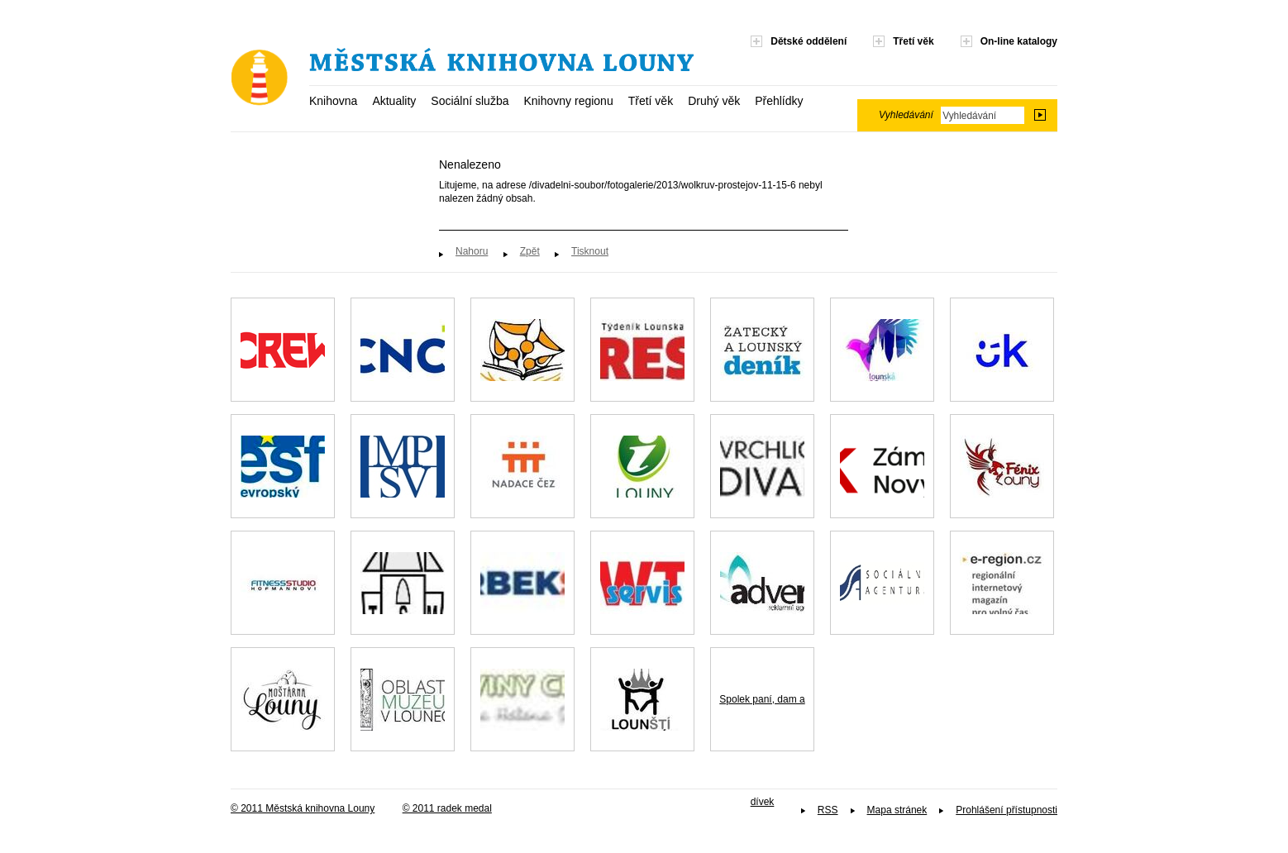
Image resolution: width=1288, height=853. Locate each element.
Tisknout (589, 251)
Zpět (530, 251)
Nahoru (472, 251)
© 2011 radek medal (447, 808)
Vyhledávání (906, 115)
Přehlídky (779, 100)
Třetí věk (650, 100)
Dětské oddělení (808, 41)
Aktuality (394, 100)
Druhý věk (714, 100)
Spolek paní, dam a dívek (761, 722)
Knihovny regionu (568, 100)
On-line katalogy (1018, 41)
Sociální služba (469, 100)
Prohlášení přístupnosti (1006, 810)
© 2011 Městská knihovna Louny (302, 808)
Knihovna (333, 100)
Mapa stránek (897, 810)
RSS (828, 810)
